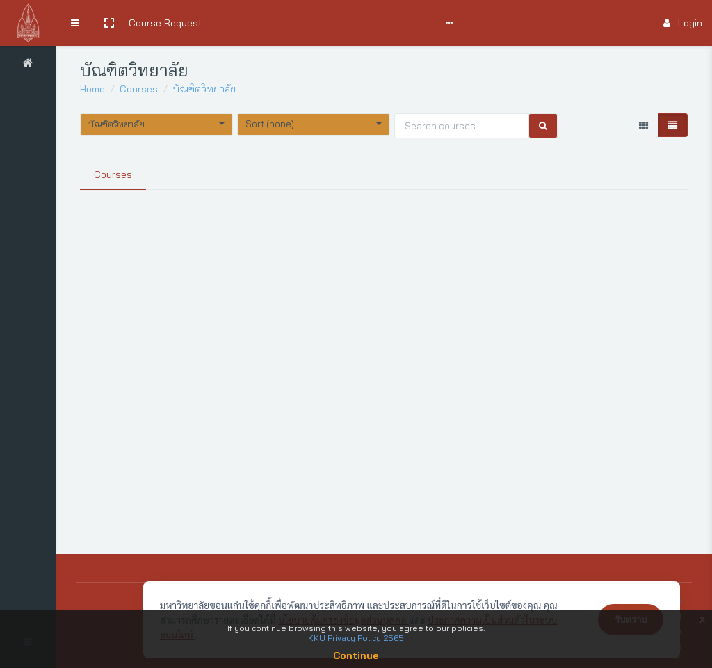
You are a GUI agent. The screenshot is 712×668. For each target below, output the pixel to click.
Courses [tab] (113, 174)
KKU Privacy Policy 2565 (356, 638)
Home (92, 89)
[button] (109, 23)
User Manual (323, 23)
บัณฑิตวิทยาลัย (204, 89)
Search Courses (248, 23)
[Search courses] (461, 125)
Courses (139, 89)
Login (682, 23)
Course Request (165, 23)
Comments (386, 23)
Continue (356, 655)
